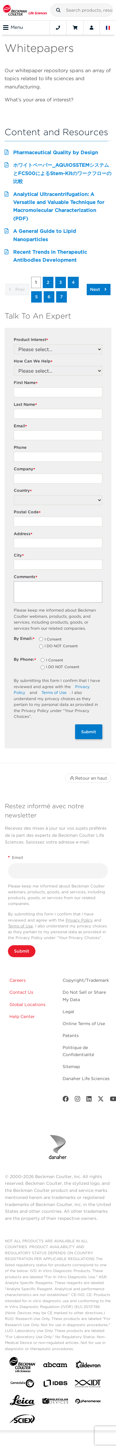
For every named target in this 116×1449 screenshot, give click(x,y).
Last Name (26, 404)
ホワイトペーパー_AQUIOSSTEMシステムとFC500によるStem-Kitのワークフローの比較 (62, 173)
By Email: (25, 638)
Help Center (22, 1016)
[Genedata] (22, 1385)
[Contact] (58, 28)
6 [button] (49, 296)
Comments (26, 577)
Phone (20, 447)
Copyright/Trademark (86, 980)
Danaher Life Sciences (86, 1078)
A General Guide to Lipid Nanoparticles (44, 235)
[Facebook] (66, 1100)
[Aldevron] (88, 1366)
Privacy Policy (79, 920)
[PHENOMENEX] (88, 1402)
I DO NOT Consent (61, 646)
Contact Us (21, 992)
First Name (26, 383)
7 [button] (61, 296)
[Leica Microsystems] (22, 1402)
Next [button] (98, 289)
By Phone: (26, 659)
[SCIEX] (22, 1420)
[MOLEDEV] (55, 1402)
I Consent (53, 639)
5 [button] (36, 296)
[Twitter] (101, 1100)
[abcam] (55, 1366)
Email (21, 426)
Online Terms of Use (84, 1023)
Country (23, 490)
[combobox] (82, 10)
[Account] (92, 28)
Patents (71, 1035)
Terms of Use (54, 692)
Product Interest (31, 340)
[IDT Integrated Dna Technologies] (88, 1385)
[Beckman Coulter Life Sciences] (25, 10)
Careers (17, 980)
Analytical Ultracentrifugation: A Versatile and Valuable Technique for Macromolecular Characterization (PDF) (58, 206)
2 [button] (48, 282)
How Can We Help (34, 361)
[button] (58, 10)
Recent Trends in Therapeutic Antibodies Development (50, 256)
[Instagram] (77, 1100)
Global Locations (27, 1004)
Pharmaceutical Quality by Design (55, 152)
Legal (68, 1011)
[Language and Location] (108, 28)
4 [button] (73, 282)
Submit (88, 731)
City (19, 555)
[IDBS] (55, 1384)
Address (24, 534)
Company (25, 469)
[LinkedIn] (89, 1100)
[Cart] (75, 28)
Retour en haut (88, 778)
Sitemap (71, 1066)
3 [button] (60, 282)
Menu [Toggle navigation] (13, 28)
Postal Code (28, 512)
